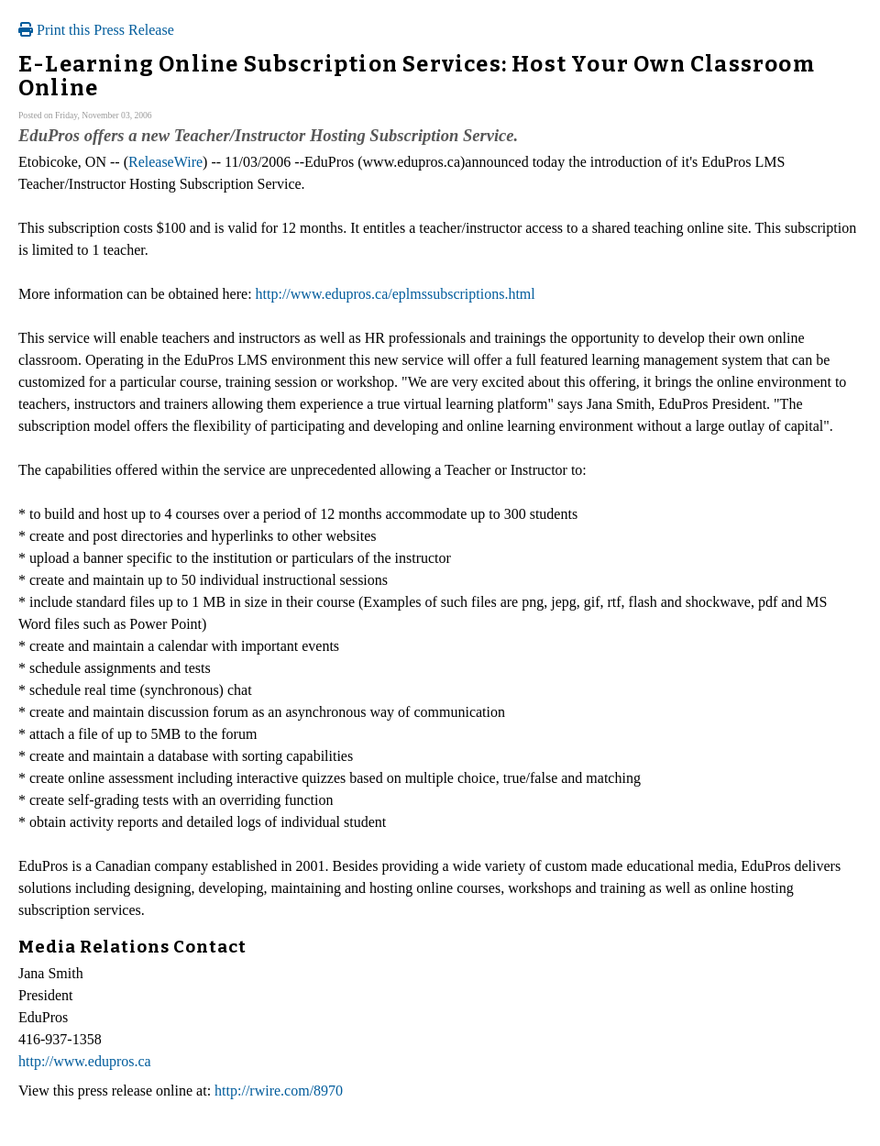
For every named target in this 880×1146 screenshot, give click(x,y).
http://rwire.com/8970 (278, 1090)
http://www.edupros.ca (84, 1061)
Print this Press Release (96, 30)
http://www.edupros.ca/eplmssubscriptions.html (395, 294)
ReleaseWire (165, 162)
